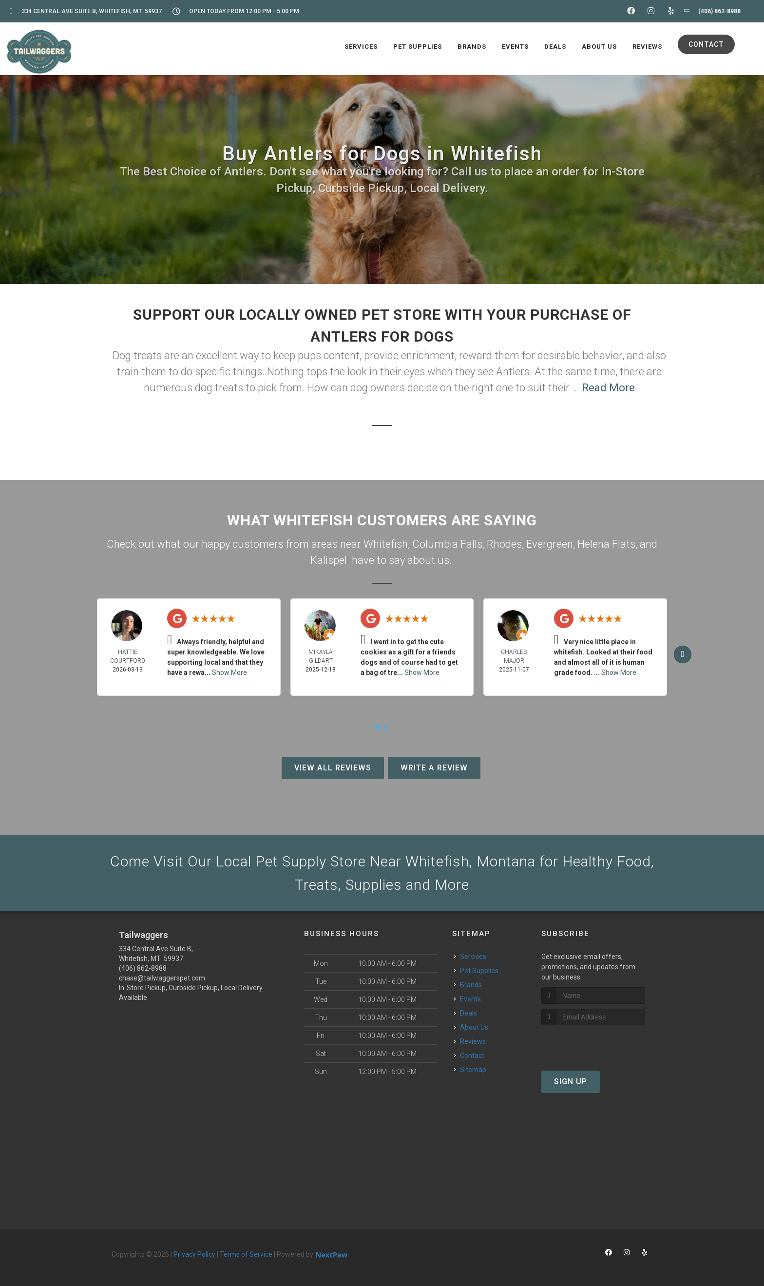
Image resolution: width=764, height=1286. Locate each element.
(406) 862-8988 (143, 968)
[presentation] (593, 1043)
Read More (608, 388)
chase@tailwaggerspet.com (162, 978)
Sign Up (570, 1081)
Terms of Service (246, 1254)
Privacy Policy (194, 1254)
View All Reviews (332, 767)
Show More (229, 672)
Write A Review (434, 767)
